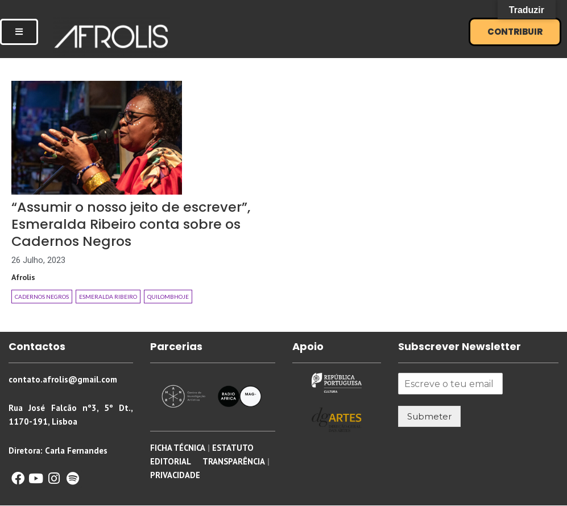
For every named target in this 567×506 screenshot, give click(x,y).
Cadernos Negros (42, 297)
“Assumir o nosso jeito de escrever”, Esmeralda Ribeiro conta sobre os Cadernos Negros (139, 224)
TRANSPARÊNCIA (232, 461)
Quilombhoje (168, 297)
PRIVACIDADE (175, 475)
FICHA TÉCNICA (178, 448)
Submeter (429, 417)
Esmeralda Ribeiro (108, 297)
